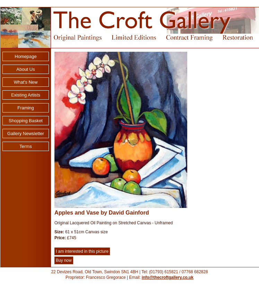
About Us (25, 69)
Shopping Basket (26, 120)
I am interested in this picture (82, 251)
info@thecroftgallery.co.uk (167, 277)
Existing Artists (25, 95)
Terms (25, 146)
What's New (26, 82)
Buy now (64, 260)
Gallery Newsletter (25, 133)
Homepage (25, 56)
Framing (25, 107)
